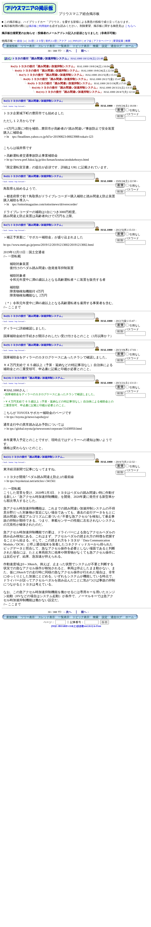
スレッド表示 (46, 45)
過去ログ (116, 45)
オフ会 (87, 40)
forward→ (22, 106)
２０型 (40, 40)
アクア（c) (65, 40)
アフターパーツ (102, 40)
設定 (104, 45)
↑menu (10, 106)
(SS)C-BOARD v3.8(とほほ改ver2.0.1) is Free (76, 626)
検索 (95, 45)
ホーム (129, 45)
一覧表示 (63, 45)
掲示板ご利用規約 (39, 25)
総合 (19, 40)
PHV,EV (77, 40)
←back (4, 106)
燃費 (127, 40)
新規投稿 (11, 45)
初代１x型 (51, 40)
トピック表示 (81, 45)
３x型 (31, 40)
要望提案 (118, 40)
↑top (15, 106)
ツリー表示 (28, 45)
